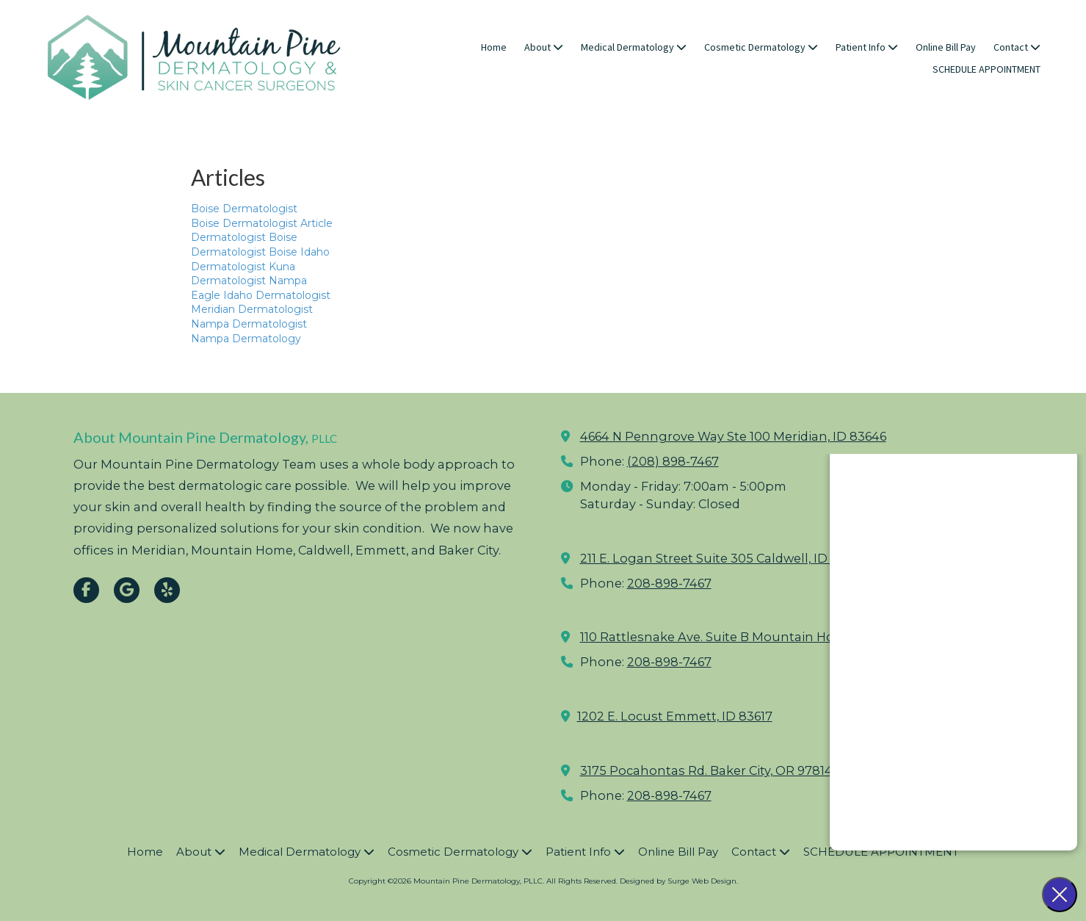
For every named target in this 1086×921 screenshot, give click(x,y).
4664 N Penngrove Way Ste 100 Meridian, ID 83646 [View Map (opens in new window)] (733, 436)
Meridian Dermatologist (252, 309)
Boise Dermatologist (244, 208)
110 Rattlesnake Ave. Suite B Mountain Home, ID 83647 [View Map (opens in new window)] (746, 636)
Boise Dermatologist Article (262, 223)
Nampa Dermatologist (249, 324)
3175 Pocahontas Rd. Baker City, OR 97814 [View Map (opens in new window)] (706, 770)
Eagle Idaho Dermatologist (260, 295)
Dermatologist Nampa (249, 280)
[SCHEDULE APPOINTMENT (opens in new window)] (986, 70)
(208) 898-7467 (673, 461)
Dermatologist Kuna (243, 266)
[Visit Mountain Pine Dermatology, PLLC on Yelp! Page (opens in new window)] (167, 590)
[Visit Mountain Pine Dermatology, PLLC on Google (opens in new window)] (127, 590)
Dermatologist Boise (244, 237)
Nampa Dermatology (246, 338)
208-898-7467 (669, 583)
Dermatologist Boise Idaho (260, 252)
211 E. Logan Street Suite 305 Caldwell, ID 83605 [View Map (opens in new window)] (724, 558)
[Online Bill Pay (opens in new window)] (946, 48)
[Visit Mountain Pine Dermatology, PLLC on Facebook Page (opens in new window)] (86, 590)
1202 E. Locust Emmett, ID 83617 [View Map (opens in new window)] (674, 716)
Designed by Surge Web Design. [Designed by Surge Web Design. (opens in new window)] (679, 881)
